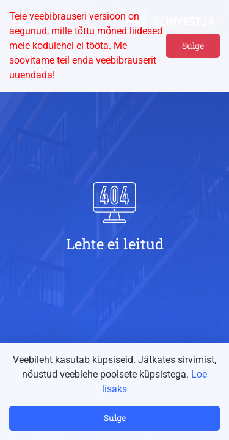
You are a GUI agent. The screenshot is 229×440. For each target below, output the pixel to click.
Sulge (193, 45)
